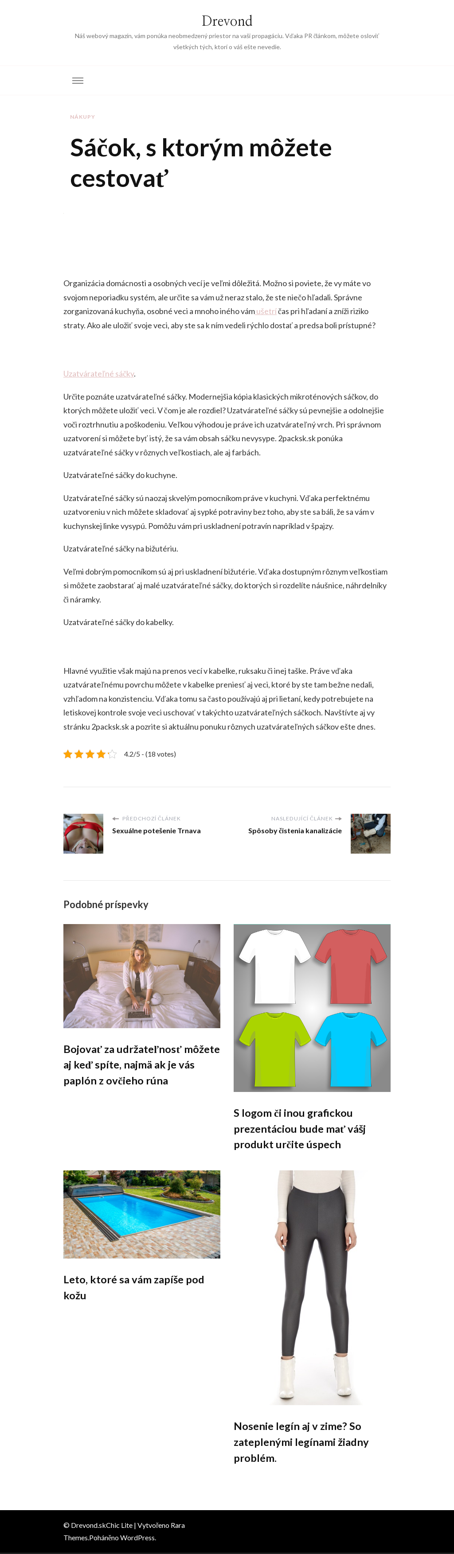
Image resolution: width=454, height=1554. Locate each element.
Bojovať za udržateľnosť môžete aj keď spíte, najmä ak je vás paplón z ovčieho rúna (139, 1065)
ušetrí (266, 311)
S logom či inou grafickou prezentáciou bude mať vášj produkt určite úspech (300, 1129)
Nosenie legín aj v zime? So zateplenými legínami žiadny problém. (302, 1443)
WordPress (137, 1539)
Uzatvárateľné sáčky (98, 373)
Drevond (227, 21)
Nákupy (82, 116)
